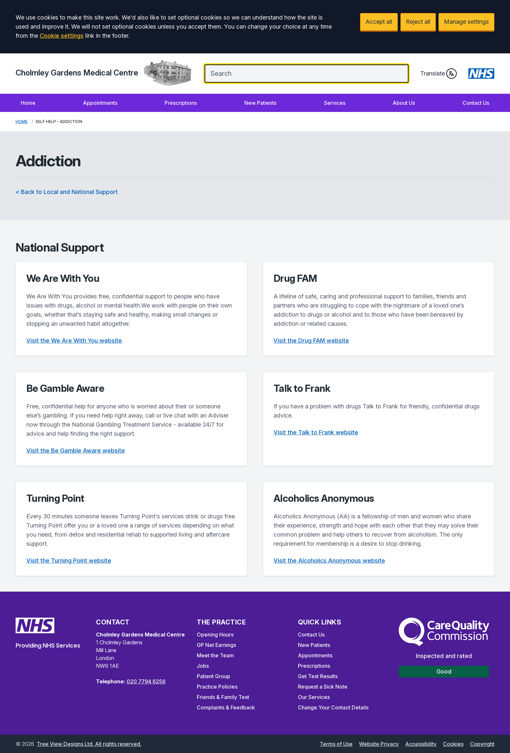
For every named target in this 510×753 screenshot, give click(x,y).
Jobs (203, 666)
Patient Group (213, 676)
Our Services (314, 697)
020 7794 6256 (146, 681)
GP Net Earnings (216, 645)
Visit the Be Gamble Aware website (75, 450)
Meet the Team (215, 655)
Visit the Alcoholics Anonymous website (329, 560)
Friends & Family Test (223, 697)
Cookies (453, 744)
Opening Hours (215, 634)
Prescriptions (181, 103)
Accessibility (420, 744)
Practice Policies (217, 686)
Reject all (418, 21)
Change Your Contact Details (333, 707)
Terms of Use (336, 744)
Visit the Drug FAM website (311, 340)
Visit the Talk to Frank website (316, 432)
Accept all (379, 21)
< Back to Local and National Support (67, 191)
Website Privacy (379, 744)
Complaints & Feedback (226, 707)
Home (28, 103)
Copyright (482, 744)
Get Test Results (318, 676)
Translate (438, 73)
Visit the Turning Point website (68, 560)
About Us (404, 103)
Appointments (100, 103)
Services (334, 103)
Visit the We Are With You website (74, 340)
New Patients (260, 103)
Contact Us (476, 103)
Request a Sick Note (322, 686)
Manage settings (466, 21)
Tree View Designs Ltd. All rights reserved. (89, 744)
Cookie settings (62, 35)
